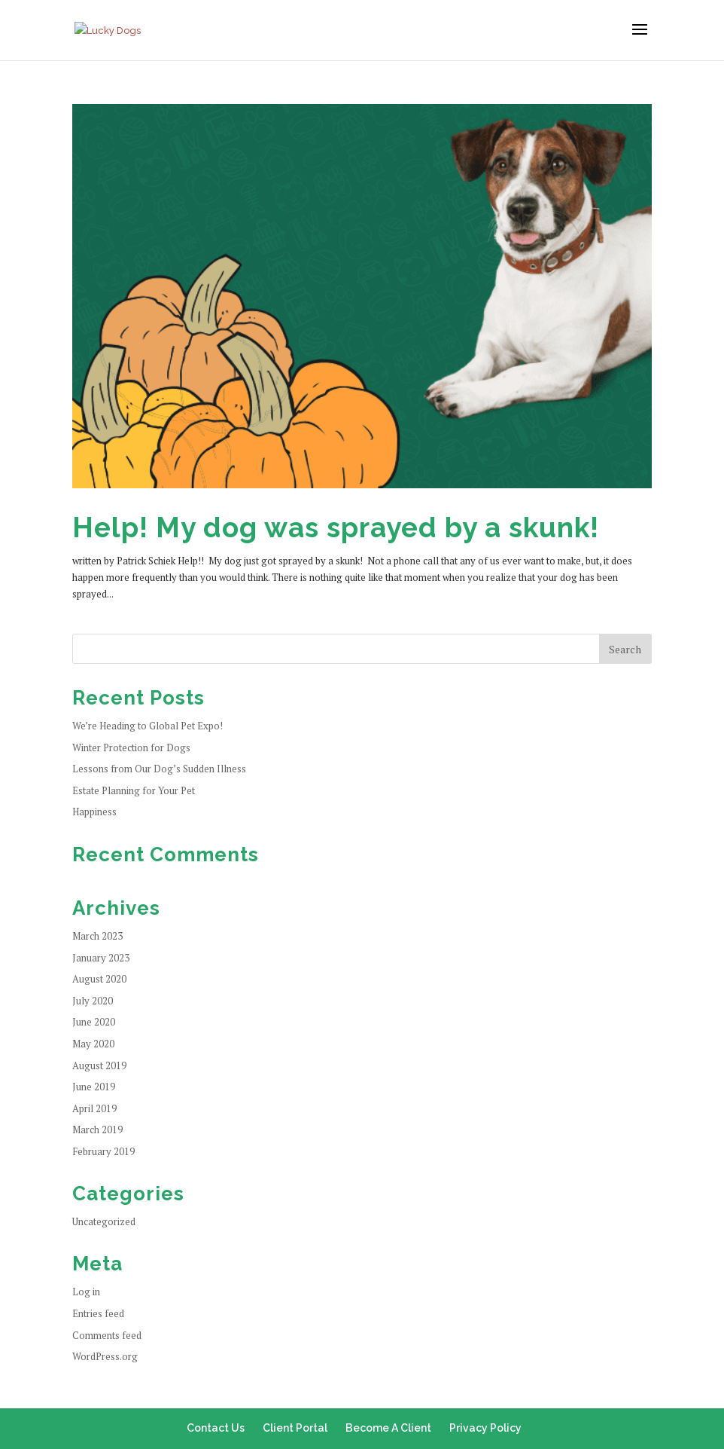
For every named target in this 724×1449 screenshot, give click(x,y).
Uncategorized (103, 1221)
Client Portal (295, 1428)
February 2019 (103, 1151)
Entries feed (98, 1313)
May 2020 (93, 1043)
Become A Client (388, 1428)
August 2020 (99, 979)
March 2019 (97, 1129)
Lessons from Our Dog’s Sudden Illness (159, 768)
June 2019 (93, 1086)
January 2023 (100, 957)
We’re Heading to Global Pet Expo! (147, 725)
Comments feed (106, 1335)
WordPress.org (105, 1356)
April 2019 (94, 1108)
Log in (86, 1291)
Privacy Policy (485, 1428)
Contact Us (216, 1428)
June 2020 (93, 1022)
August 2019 (99, 1065)
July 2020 (92, 1000)
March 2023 (97, 936)
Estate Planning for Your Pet (133, 790)
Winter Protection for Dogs (131, 747)
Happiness (94, 811)
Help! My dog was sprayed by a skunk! (335, 527)
